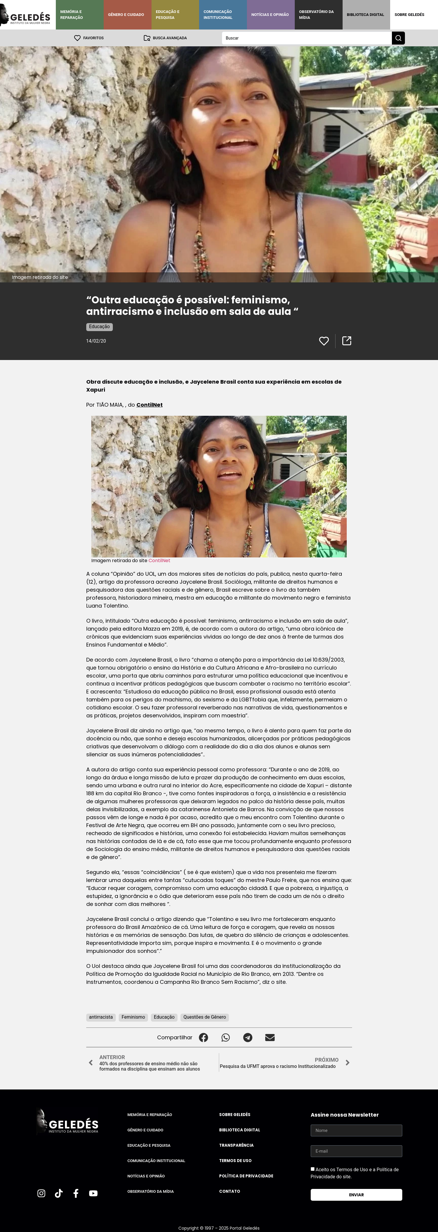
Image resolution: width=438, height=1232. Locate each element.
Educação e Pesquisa (168, 14)
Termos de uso (235, 1160)
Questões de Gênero (204, 1017)
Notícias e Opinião (270, 14)
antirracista (101, 1017)
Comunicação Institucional (217, 14)
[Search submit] (398, 37)
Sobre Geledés (409, 14)
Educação (99, 326)
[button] (204, 1037)
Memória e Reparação (71, 14)
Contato (229, 1191)
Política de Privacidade (246, 1176)
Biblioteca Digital (365, 14)
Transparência (236, 1145)
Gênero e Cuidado (126, 14)
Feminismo (133, 1017)
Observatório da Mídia (316, 14)
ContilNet (149, 404)
